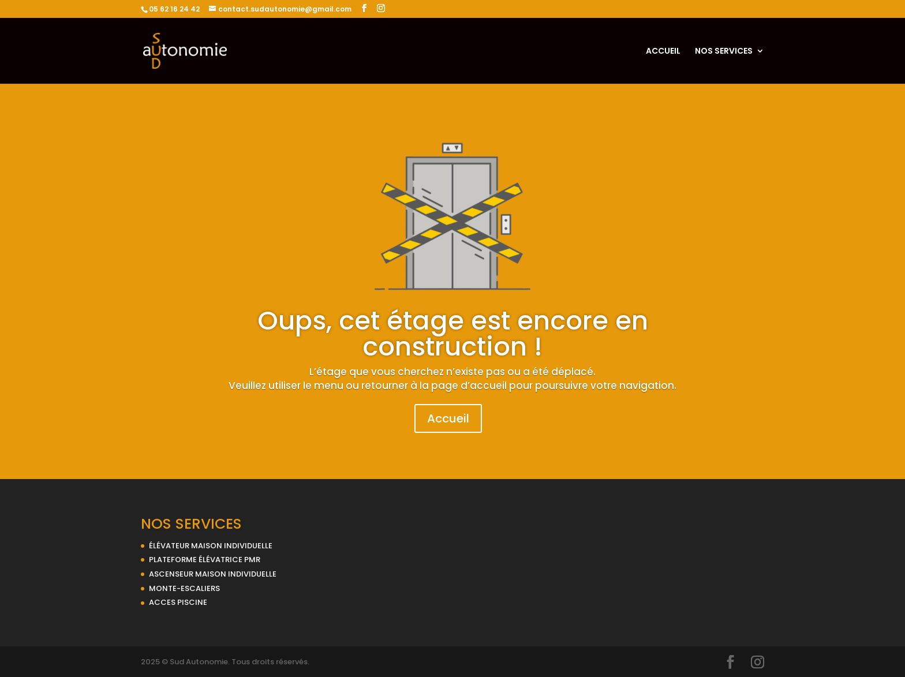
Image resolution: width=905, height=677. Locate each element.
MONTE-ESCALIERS (184, 588)
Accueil (448, 418)
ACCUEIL (663, 52)
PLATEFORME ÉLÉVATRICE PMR (204, 559)
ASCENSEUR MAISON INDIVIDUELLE (212, 573)
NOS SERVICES (724, 52)
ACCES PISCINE (178, 602)
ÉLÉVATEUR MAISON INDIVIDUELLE (210, 545)
